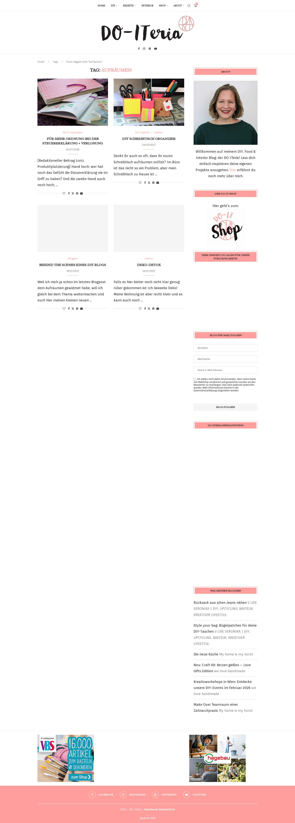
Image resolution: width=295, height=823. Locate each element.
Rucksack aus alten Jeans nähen (220, 603)
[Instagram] (144, 48)
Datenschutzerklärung (205, 390)
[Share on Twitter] (72, 193)
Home (101, 5)
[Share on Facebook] (69, 193)
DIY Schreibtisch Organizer (149, 139)
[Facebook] (139, 48)
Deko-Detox (149, 265)
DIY (113, 5)
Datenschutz (167, 809)
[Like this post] (64, 193)
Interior (147, 5)
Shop (162, 5)
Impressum (151, 809)
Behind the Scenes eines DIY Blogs (72, 265)
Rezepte (128, 5)
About (177, 5)
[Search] (189, 5)
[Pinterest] (150, 48)
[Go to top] (147, 818)
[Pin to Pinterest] (77, 193)
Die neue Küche (206, 654)
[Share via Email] (81, 193)
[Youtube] (155, 48)
